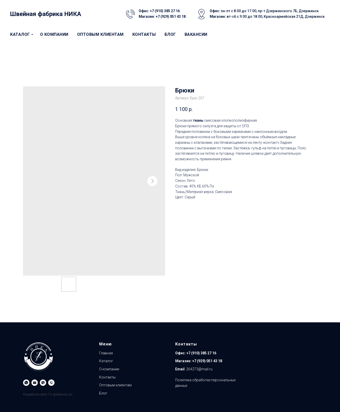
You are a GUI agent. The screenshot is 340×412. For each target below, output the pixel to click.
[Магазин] (51, 382)
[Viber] (43, 382)
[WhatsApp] (26, 382)
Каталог (20, 34)
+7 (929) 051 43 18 (207, 361)
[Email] (34, 382)
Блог (170, 34)
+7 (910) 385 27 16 (201, 353)
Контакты (144, 34)
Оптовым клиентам (100, 34)
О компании (54, 34)
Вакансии (196, 34)
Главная (106, 353)
